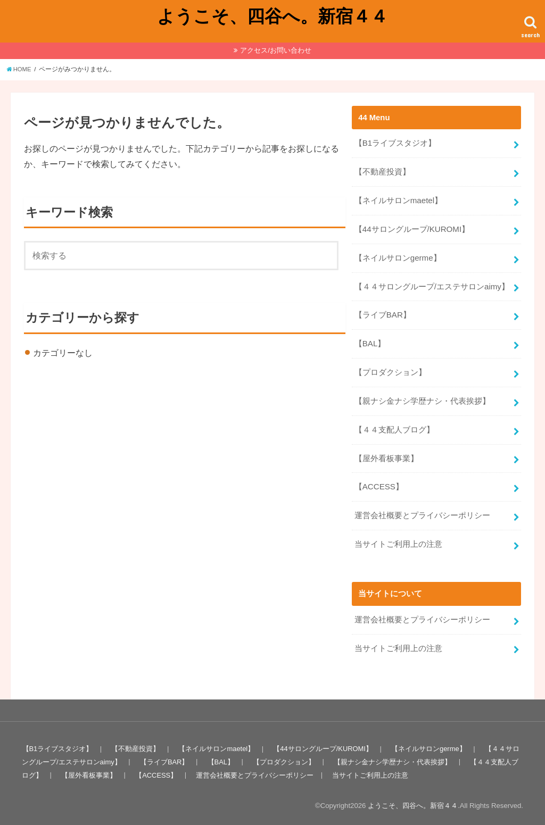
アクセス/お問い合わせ (275, 50)
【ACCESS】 (378, 481)
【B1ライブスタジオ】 (395, 143)
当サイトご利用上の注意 (398, 537)
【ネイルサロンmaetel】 (398, 199)
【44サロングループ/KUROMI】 (411, 227)
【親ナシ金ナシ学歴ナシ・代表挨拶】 (422, 396)
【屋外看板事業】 (386, 452)
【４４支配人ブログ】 (394, 424)
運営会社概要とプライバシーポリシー (422, 509)
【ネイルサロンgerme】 (397, 256)
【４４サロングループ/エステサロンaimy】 (431, 284)
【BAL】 (369, 340)
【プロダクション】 (390, 368)
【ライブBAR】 (382, 312)
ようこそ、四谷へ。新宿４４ (272, 15)
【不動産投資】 (382, 171)
